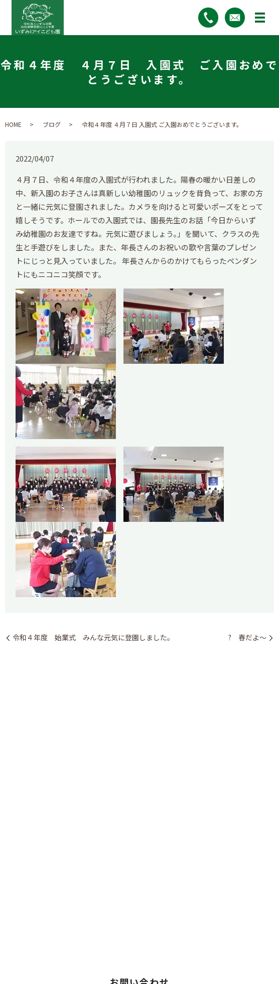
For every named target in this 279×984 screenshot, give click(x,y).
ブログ (52, 124)
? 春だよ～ (243, 637)
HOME (13, 124)
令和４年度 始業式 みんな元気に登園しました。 (93, 637)
